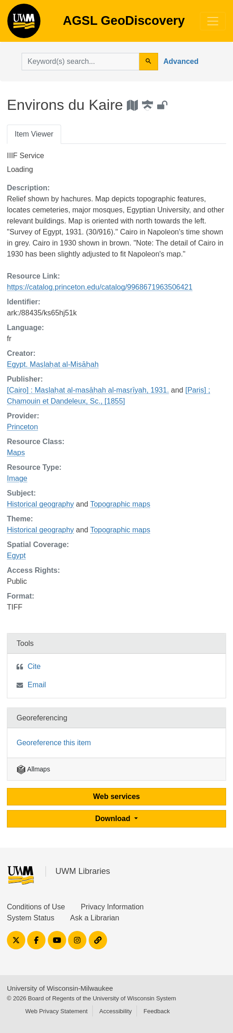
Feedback (156, 1011)
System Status (30, 918)
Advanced (181, 61)
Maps (16, 453)
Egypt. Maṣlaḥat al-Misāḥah (53, 364)
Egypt (16, 555)
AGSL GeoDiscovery (24, 24)
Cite (34, 666)
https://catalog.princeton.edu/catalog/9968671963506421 (100, 287)
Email (37, 685)
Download (113, 818)
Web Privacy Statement (56, 1011)
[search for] (80, 61)
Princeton (22, 427)
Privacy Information (112, 907)
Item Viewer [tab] (34, 134)
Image (17, 478)
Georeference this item (54, 743)
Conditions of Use (36, 907)
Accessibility (115, 1011)
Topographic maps (120, 504)
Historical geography (40, 504)
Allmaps (33, 769)
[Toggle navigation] (213, 21)
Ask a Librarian (94, 918)
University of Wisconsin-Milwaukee (60, 988)
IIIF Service (25, 156)
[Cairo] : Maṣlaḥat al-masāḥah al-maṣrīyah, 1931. (88, 390)
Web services (116, 796)
